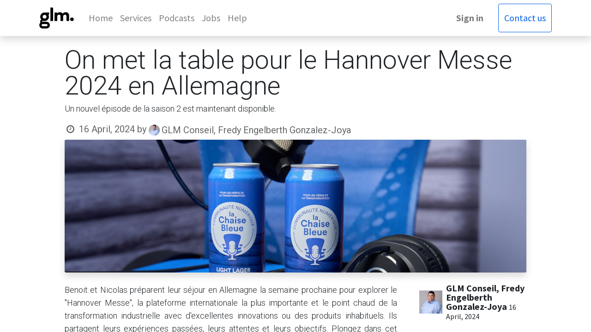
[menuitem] (100, 18)
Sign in (469, 18)
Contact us (525, 18)
